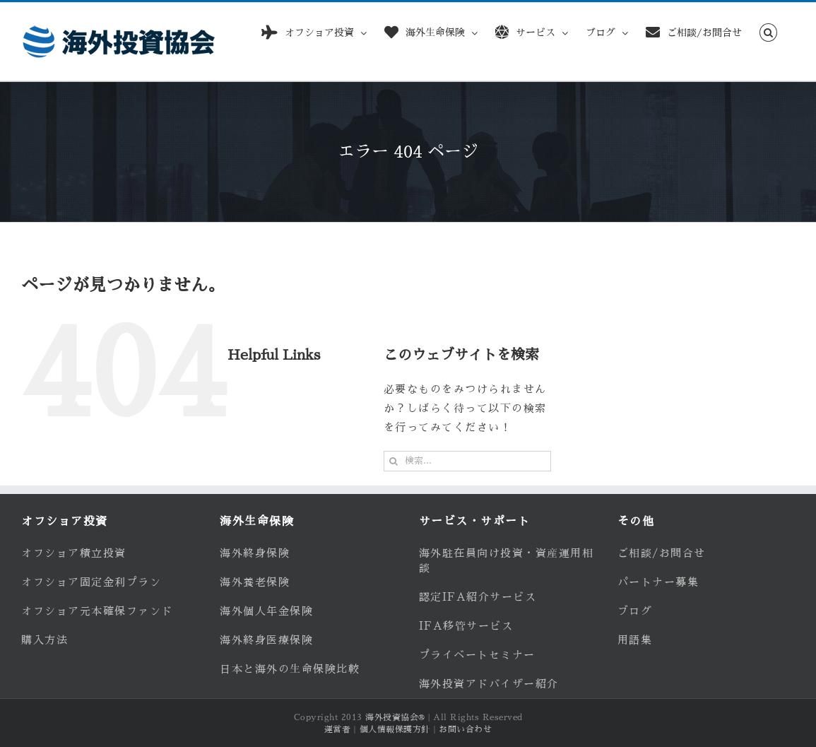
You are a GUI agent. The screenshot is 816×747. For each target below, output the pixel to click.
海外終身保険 (255, 553)
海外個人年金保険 (266, 611)
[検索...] (467, 461)
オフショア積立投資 (73, 553)
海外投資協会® (395, 717)
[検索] (394, 461)
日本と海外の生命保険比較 (290, 669)
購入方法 (44, 640)
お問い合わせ (465, 729)
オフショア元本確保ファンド (97, 611)
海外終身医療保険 (266, 640)
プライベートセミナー (477, 654)
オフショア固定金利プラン (91, 582)
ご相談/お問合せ (661, 553)
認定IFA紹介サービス (478, 597)
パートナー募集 (658, 582)
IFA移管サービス (466, 625)
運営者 (337, 729)
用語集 (635, 640)
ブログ (635, 611)
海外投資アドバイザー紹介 (489, 683)
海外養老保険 (255, 582)
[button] (768, 30)
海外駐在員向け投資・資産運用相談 (506, 560)
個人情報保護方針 (395, 729)
